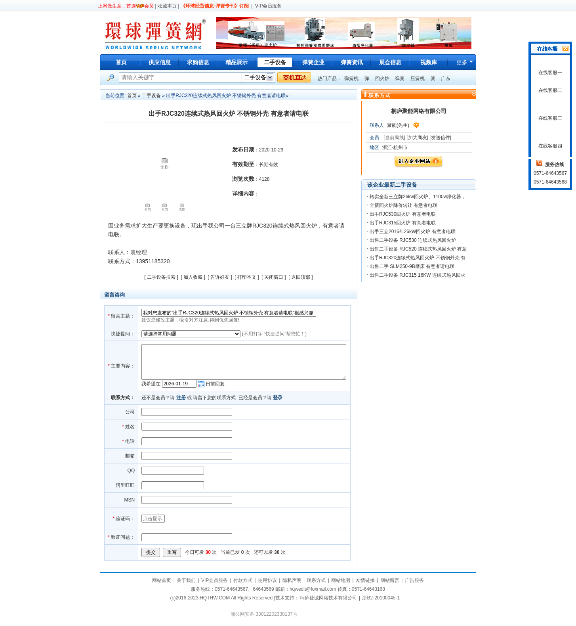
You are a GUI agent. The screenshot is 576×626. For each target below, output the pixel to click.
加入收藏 (192, 277)
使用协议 (267, 580)
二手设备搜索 (161, 277)
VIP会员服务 (268, 6)
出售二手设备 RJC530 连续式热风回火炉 (413, 240)
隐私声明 (291, 580)
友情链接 (365, 580)
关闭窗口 (273, 277)
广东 (445, 78)
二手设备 (151, 95)
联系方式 (316, 580)
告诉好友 (219, 277)
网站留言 (389, 580)
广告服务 (414, 580)
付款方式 (242, 580)
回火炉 (382, 78)
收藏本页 (167, 6)
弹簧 (399, 78)
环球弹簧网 (155, 32)
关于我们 (186, 580)
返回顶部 (300, 277)
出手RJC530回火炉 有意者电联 (403, 214)
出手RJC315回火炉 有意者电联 (403, 223)
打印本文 (246, 277)
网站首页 (161, 580)
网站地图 (340, 580)
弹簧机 (351, 78)
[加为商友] (417, 137)
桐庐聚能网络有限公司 (418, 111)
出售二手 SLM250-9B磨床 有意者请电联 (412, 266)
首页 (121, 62)
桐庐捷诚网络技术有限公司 (328, 598)
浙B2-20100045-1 (381, 598)
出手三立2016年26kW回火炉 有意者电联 (413, 231)
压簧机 (417, 78)
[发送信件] (440, 137)
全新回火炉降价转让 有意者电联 (403, 205)
